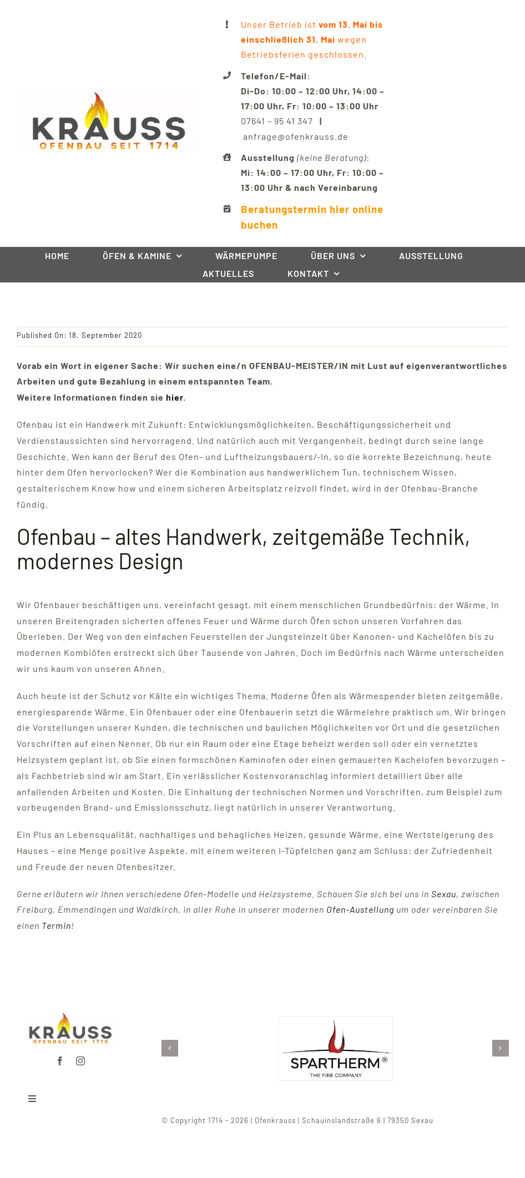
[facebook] (60, 1055)
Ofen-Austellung (360, 909)
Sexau (443, 893)
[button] (175, 1048)
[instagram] (80, 1055)
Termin (56, 925)
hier (174, 397)
